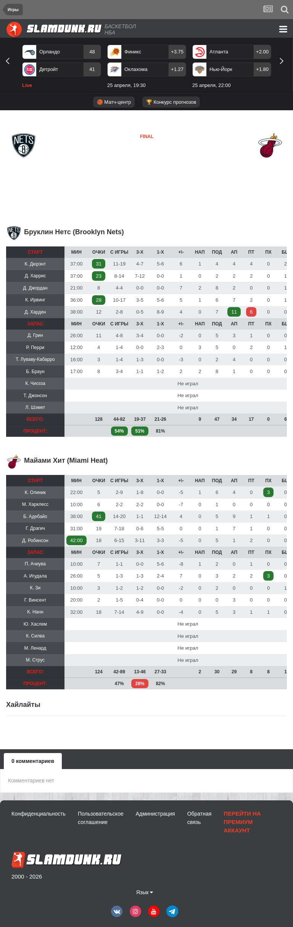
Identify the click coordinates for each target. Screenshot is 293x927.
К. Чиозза (35, 383)
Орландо (49, 52)
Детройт (48, 69)
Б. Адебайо (35, 516)
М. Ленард (35, 648)
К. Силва (35, 636)
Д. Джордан (35, 288)
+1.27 (177, 69)
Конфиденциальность (38, 814)
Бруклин (23, 164)
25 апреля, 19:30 (126, 85)
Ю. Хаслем (35, 624)
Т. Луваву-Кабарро (35, 359)
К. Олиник (35, 492)
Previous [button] (10, 69)
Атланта (218, 52)
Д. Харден (35, 312)
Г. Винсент (35, 600)
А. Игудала (35, 576)
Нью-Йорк (220, 69)
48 (92, 52)
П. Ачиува (35, 563)
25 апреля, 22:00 (211, 85)
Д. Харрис (35, 275)
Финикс (132, 52)
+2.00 (262, 52)
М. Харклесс (35, 504)
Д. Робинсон (35, 540)
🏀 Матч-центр (114, 102)
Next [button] (285, 69)
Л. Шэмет (35, 407)
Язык (144, 892)
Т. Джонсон (35, 395)
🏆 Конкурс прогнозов (171, 102)
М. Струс (35, 660)
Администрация (155, 814)
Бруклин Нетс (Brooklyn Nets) (74, 232)
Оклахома (136, 69)
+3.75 (177, 52)
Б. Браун (35, 371)
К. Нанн (35, 612)
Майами (128, 163)
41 (92, 69)
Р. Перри (35, 347)
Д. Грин (35, 335)
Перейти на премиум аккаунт (242, 822)
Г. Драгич (35, 528)
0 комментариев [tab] (32, 761)
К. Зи (35, 588)
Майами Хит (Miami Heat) (66, 460)
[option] (61, 68)
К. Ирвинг (35, 300)
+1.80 (262, 69)
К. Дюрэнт (35, 264)
